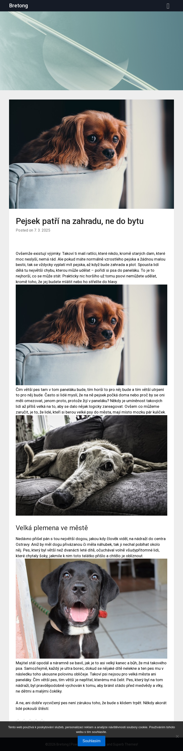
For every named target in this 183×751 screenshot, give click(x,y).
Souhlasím (91, 741)
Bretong (18, 6)
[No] (177, 736)
